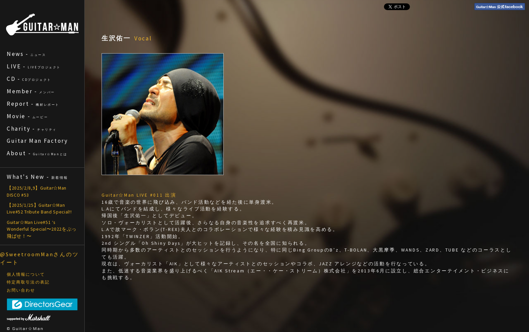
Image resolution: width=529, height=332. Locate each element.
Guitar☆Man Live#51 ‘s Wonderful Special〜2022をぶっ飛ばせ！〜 (42, 229)
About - (37, 153)
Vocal (143, 38)
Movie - (27, 116)
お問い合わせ (21, 290)
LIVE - (34, 66)
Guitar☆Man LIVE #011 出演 (139, 195)
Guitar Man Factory (37, 140)
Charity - (32, 128)
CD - (29, 78)
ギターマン (42, 24)
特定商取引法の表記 (28, 282)
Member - (31, 91)
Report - (33, 103)
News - (26, 54)
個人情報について (26, 274)
